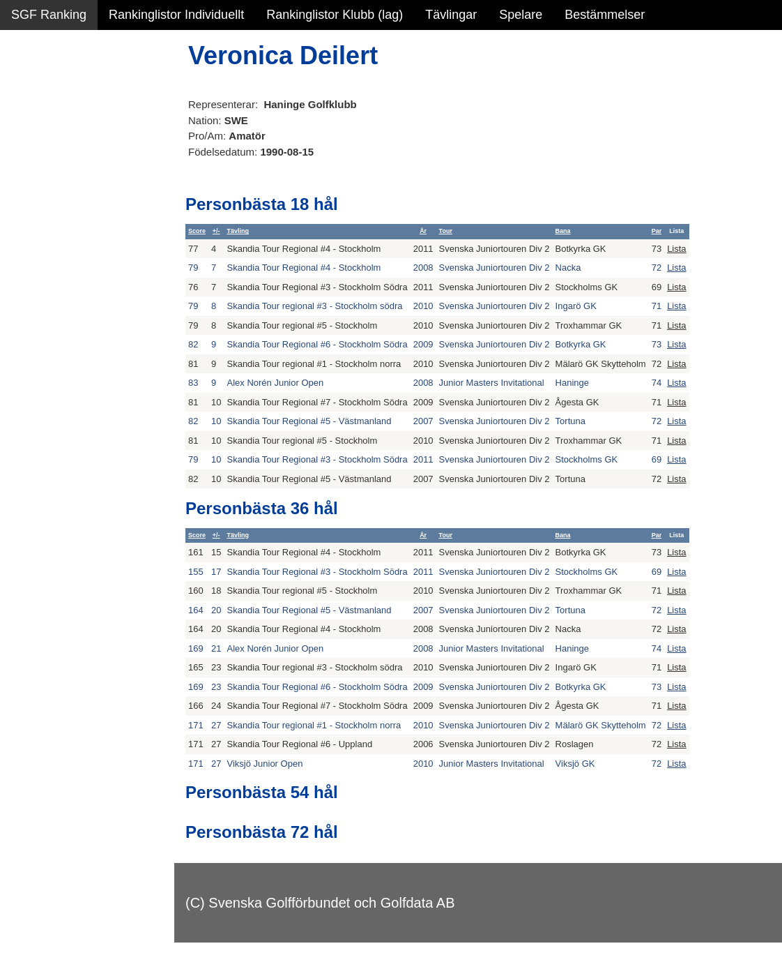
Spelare (520, 15)
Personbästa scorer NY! (77, 181)
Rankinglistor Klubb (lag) (334, 15)
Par (657, 230)
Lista (676, 248)
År (423, 230)
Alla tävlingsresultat (65, 211)
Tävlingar (451, 15)
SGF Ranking (48, 15)
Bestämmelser (605, 15)
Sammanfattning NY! (69, 91)
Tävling (238, 230)
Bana (563, 230)
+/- (216, 230)
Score (197, 230)
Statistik (33, 151)
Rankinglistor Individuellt (176, 15)
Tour (445, 230)
